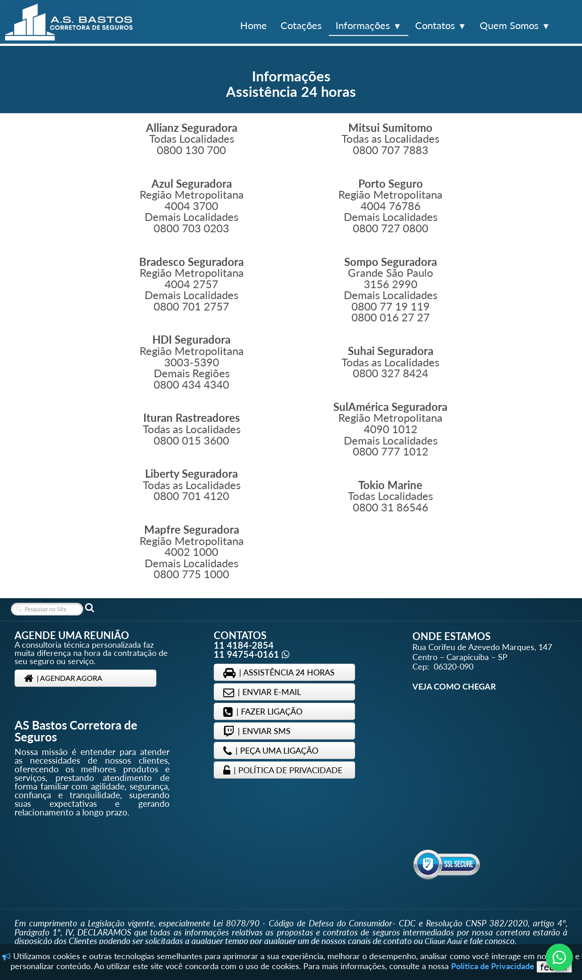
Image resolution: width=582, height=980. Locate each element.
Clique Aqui (443, 941)
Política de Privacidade (492, 966)
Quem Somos (515, 25)
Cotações (301, 25)
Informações (368, 25)
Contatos (441, 25)
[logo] (69, 22)
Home (253, 25)
